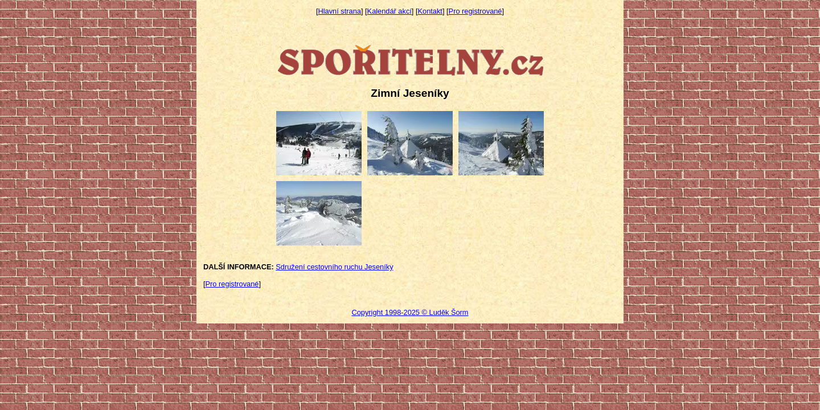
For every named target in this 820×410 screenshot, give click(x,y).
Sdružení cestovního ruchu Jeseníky (334, 267)
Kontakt (430, 11)
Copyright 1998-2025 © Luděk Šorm (409, 312)
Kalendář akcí (389, 11)
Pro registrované (475, 11)
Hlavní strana (339, 11)
